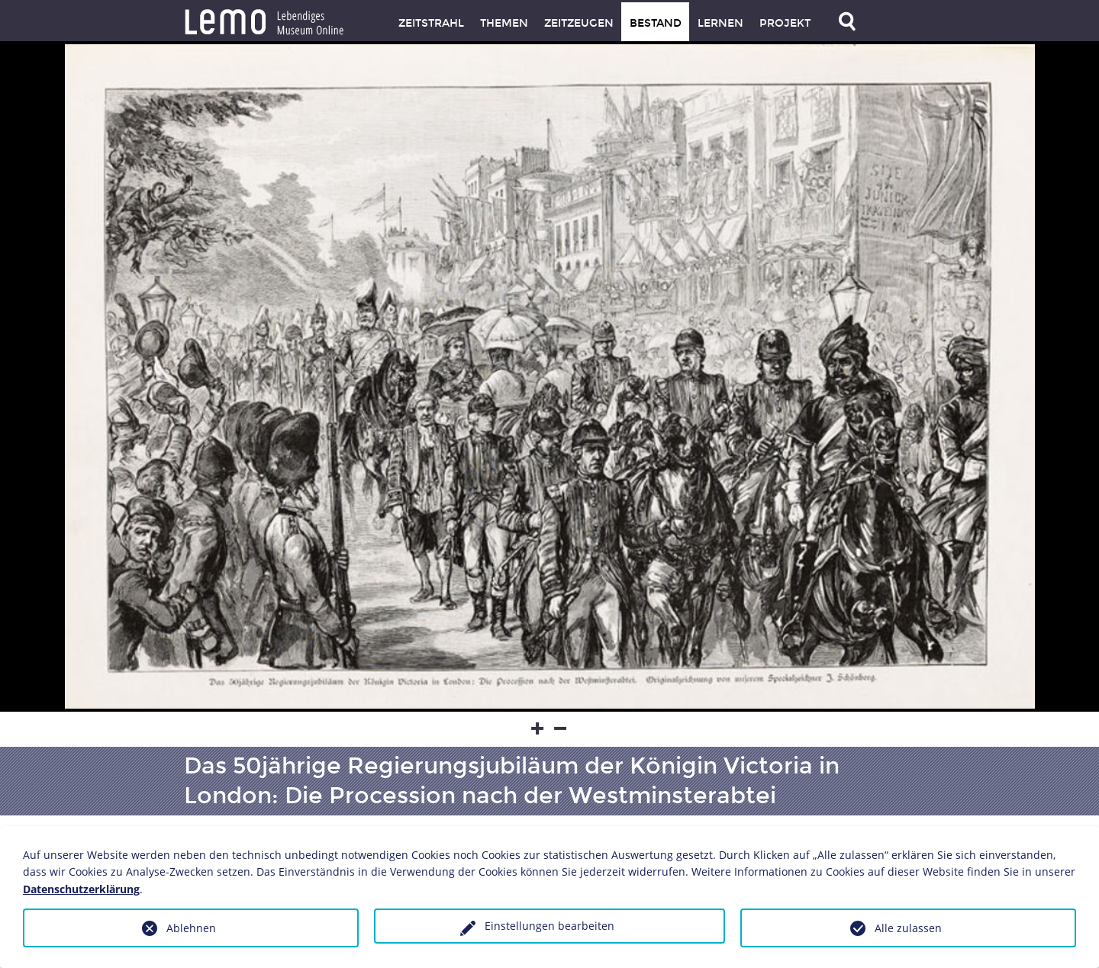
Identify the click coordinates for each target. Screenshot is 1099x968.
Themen (504, 23)
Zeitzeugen (579, 23)
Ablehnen (191, 928)
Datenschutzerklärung (81, 889)
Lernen (720, 23)
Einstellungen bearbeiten (549, 925)
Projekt (785, 23)
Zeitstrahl (431, 23)
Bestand (656, 23)
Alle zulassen (908, 928)
